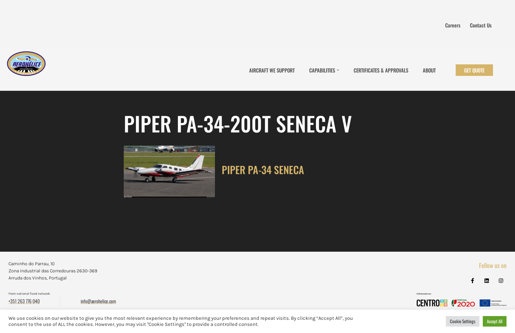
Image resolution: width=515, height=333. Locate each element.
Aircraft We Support (272, 70)
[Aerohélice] (26, 70)
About (429, 70)
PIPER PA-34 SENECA (263, 169)
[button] (338, 70)
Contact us (481, 25)
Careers (452, 25)
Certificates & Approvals (381, 70)
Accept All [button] (494, 321)
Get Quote (474, 70)
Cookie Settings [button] (462, 321)
